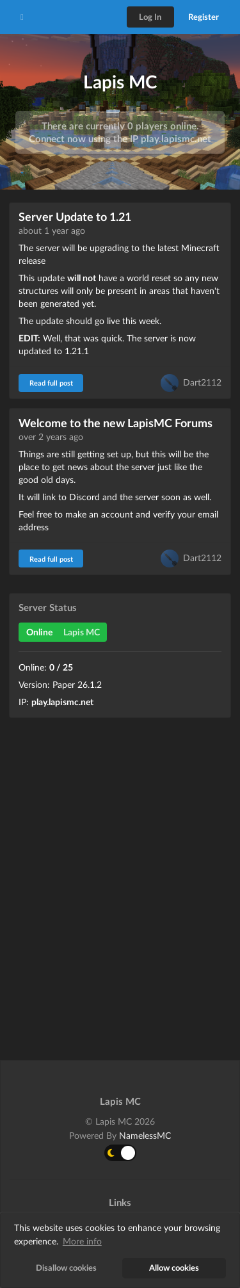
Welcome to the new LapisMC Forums (115, 423)
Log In (150, 17)
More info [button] (82, 1240)
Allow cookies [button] (174, 1268)
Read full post (51, 383)
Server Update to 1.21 (75, 216)
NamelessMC (145, 1135)
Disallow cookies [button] (66, 1268)
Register (203, 17)
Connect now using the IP (120, 138)
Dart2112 (202, 381)
